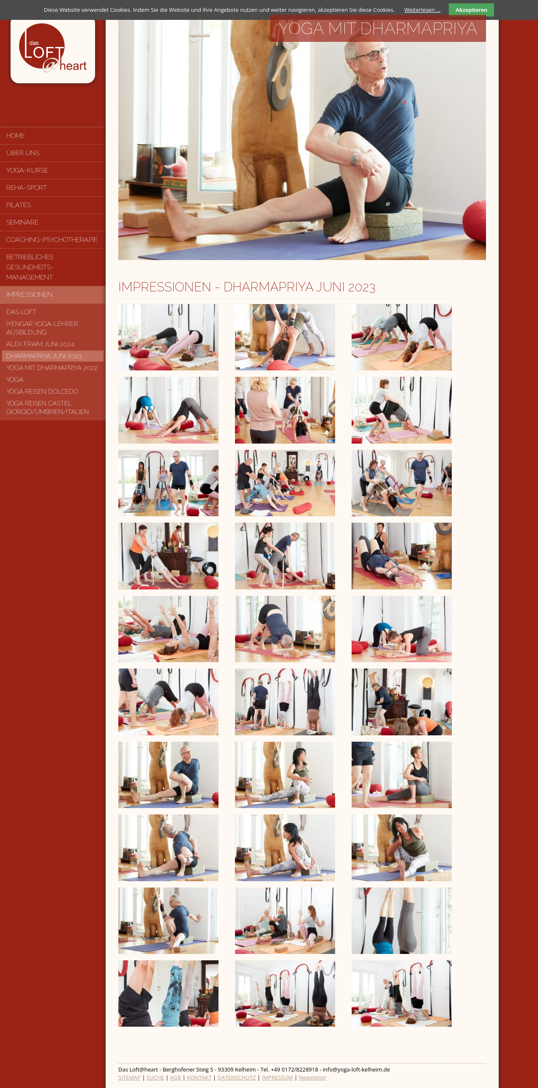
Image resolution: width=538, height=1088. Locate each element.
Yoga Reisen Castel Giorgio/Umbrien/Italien (47, 408)
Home (15, 136)
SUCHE (155, 1077)
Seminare (22, 222)
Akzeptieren (472, 10)
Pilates (18, 205)
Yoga (14, 380)
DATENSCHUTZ (237, 1077)
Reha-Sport (26, 188)
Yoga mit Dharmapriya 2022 (52, 368)
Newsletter (313, 1077)
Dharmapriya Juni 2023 (44, 356)
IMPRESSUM (277, 1077)
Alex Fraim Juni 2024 (40, 344)
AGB (175, 1077)
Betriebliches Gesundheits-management (30, 267)
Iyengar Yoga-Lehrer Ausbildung (42, 328)
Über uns (22, 153)
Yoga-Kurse (27, 170)
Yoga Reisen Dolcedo (42, 391)
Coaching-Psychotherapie (52, 240)
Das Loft (21, 312)
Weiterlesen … (422, 10)
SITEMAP (129, 1077)
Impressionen (29, 294)
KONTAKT (199, 1077)
